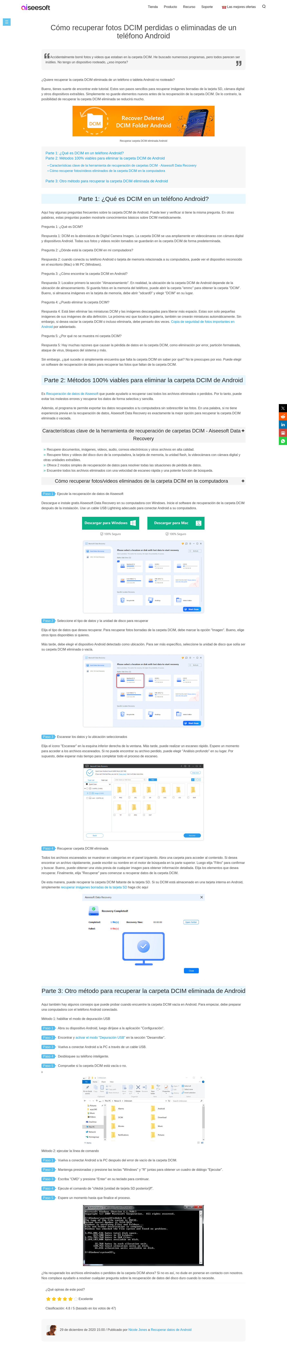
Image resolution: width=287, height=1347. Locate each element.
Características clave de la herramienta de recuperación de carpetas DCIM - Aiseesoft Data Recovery (123, 165)
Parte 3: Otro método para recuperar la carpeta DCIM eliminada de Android (107, 181)
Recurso (189, 7)
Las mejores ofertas (241, 7)
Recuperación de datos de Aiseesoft (72, 394)
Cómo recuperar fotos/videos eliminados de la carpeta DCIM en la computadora (107, 171)
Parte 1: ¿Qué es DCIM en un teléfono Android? (85, 153)
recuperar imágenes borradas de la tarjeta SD (94, 887)
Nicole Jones (137, 1329)
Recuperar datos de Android (171, 1329)
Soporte (207, 7)
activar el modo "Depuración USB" (100, 1037)
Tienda (153, 7)
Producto (170, 7)
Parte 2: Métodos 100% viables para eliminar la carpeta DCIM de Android (105, 158)
